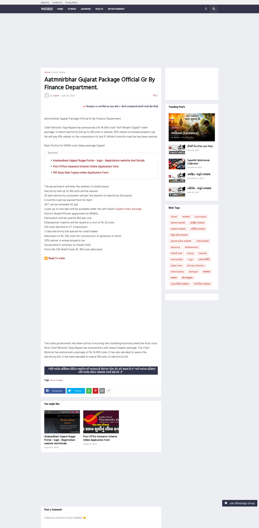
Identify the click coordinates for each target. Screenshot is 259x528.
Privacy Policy (71, 2)
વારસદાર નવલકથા (178, 228)
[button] (206, 9)
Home (47, 72)
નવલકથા (186, 216)
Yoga (190, 259)
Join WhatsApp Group (240, 503)
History (190, 253)
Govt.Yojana (59, 72)
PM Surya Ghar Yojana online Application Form (80, 172)
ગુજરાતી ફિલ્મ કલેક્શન (180, 283)
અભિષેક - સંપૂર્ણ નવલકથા (199, 188)
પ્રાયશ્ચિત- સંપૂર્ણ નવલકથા (198, 174)
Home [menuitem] (60, 9)
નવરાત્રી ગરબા (176, 253)
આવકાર (47, 9)
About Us (45, 2)
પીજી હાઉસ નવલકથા (179, 235)
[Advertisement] (129, 40)
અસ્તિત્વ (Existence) (184, 133)
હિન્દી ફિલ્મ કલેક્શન (202, 283)
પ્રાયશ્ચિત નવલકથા (197, 222)
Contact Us (57, 2)
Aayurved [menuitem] (86, 9)
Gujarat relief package (129, 209)
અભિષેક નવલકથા (198, 228)
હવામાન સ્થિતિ (204, 259)
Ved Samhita (177, 259)
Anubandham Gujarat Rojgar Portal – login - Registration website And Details (99, 160)
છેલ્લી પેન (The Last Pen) (200, 146)
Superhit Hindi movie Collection (198, 162)
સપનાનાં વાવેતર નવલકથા (181, 241)
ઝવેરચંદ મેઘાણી (202, 241)
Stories (174, 216)
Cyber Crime (176, 265)
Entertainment (191, 247)
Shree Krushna (177, 271)
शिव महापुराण (187, 277)
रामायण (174, 277)
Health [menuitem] (99, 9)
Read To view (56, 258)
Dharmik (203, 253)
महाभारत (206, 271)
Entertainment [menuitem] (116, 9)
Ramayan (193, 271)
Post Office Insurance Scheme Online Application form (86, 166)
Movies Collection (195, 265)
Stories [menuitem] (72, 9)
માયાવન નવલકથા (178, 222)
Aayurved (175, 247)
